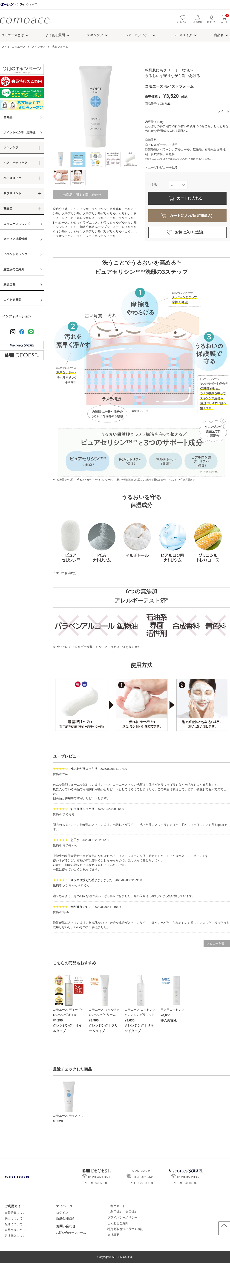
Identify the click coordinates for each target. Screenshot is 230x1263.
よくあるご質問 (117, 1223)
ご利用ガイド (116, 1206)
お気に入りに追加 (189, 232)
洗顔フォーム (60, 46)
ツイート (224, 111)
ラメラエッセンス (172, 1009)
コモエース (24, 20)
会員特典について (17, 1212)
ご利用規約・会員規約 (122, 1211)
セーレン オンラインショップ (18, 4)
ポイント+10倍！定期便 (19, 132)
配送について (14, 1224)
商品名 (219, 35)
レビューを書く (216, 943)
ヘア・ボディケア (138, 35)
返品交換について (17, 1230)
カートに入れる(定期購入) (191, 216)
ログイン (62, 1212)
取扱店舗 (9, 284)
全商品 (7, 117)
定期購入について (17, 1235)
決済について (14, 1218)
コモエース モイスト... (68, 1115)
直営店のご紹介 (13, 269)
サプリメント (12, 193)
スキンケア (95, 35)
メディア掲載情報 (15, 239)
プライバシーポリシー (122, 1217)
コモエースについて (16, 223)
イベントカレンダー (16, 254)
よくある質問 (12, 299)
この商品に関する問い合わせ (80, 195)
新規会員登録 (65, 1218)
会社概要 (113, 1234)
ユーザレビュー (66, 756)
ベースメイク (182, 35)
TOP (3, 46)
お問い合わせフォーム (71, 1232)
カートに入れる (190, 198)
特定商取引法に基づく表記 (125, 1229)
